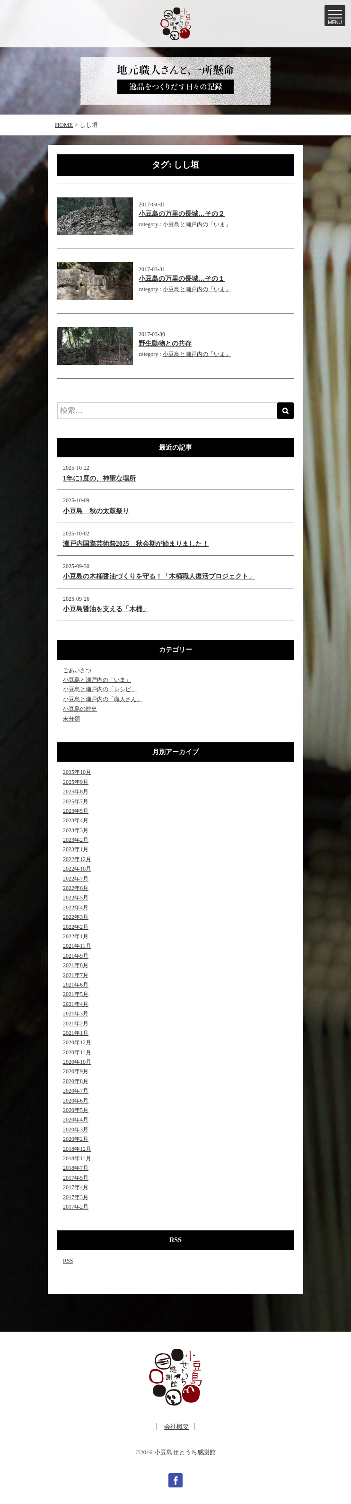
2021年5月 (75, 994)
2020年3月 (75, 1129)
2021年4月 (75, 1004)
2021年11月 (77, 946)
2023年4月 (75, 820)
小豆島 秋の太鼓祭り (96, 511)
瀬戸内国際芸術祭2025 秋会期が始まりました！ (136, 543)
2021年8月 (75, 965)
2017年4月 (75, 1187)
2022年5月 (75, 897)
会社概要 (176, 1426)
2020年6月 (75, 1100)
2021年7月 (75, 975)
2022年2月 (75, 927)
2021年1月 (75, 1033)
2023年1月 (75, 849)
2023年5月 (75, 811)
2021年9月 (75, 955)
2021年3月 (75, 1013)
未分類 (71, 718)
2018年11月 (77, 1158)
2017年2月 (75, 1206)
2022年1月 (75, 936)
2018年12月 (77, 1149)
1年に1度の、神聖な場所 (99, 478)
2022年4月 (75, 907)
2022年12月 (77, 859)
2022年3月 (75, 917)
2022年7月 (75, 878)
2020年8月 (75, 1081)
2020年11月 (77, 1052)
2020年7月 (75, 1090)
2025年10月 (77, 772)
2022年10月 (77, 868)
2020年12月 (77, 1042)
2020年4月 (75, 1119)
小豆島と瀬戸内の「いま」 (197, 224)
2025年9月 (75, 782)
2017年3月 (75, 1197)
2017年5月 (75, 1178)
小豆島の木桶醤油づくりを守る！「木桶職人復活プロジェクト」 (159, 576)
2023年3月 (75, 830)
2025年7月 (75, 801)
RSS (68, 1260)
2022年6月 (75, 888)
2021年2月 (75, 1023)
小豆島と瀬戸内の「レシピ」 (100, 689)
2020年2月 (75, 1139)
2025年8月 (75, 791)
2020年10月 (77, 1062)
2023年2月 (75, 840)
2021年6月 (75, 984)
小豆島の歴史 (80, 708)
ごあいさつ (77, 670)
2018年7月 (75, 1168)
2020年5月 (75, 1110)
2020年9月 (75, 1071)
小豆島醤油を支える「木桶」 (106, 609)
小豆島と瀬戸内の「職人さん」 (102, 699)
